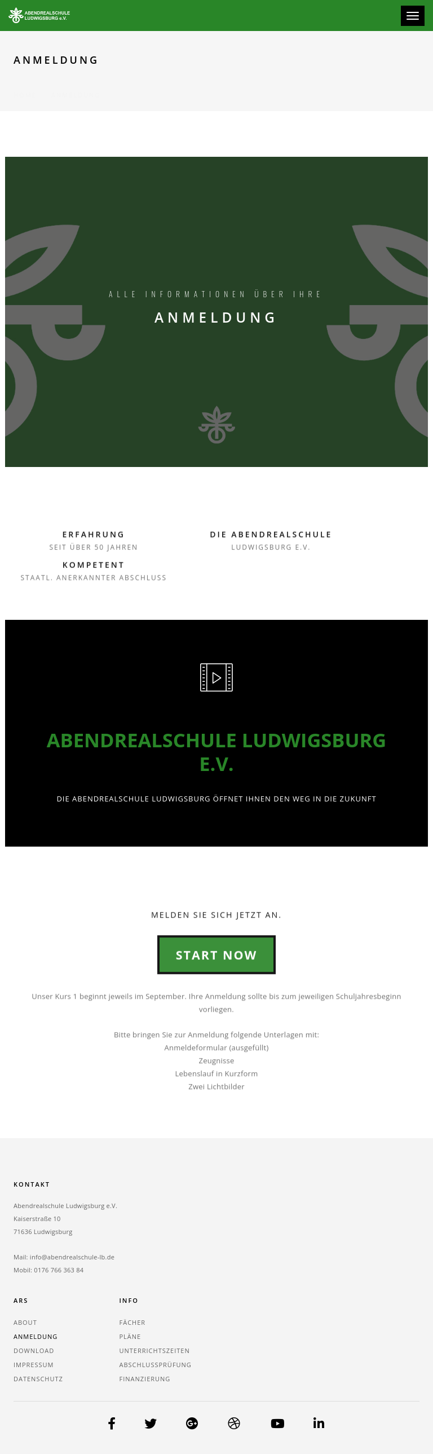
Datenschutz (38, 1378)
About (25, 1322)
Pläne (131, 1336)
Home (25, 81)
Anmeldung (36, 1336)
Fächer (133, 1322)
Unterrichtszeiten (155, 1350)
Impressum (34, 1364)
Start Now (216, 1016)
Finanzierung (145, 1378)
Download (34, 1350)
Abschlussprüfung (156, 1364)
